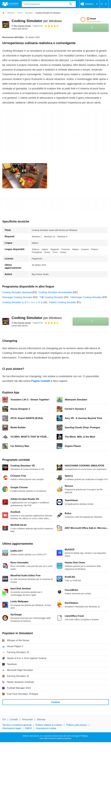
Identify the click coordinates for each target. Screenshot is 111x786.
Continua (55, 702)
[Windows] (10, 13)
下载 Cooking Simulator (51, 297)
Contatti (14, 719)
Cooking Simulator (37, 21)
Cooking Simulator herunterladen (55, 292)
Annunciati (27, 719)
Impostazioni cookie (46, 728)
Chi (4, 719)
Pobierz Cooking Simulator (62, 302)
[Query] (49, 4)
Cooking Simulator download (17, 292)
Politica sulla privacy (76, 725)
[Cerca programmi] (70, 4)
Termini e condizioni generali (17, 725)
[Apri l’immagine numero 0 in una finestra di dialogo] (24, 175)
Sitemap (41, 719)
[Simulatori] (29, 13)
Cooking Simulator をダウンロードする (22, 302)
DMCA (28, 728)
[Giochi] (19, 13)
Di (21, 26)
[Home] (3, 13)
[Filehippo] (10, 4)
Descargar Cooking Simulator (17, 297)
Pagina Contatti (40, 381)
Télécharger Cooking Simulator (86, 297)
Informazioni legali (11, 728)
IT (104, 4)
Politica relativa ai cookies (49, 725)
